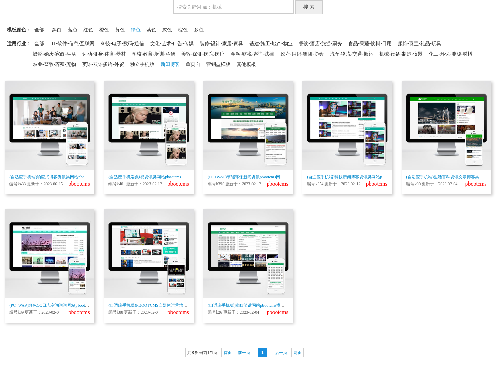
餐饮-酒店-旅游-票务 (320, 43)
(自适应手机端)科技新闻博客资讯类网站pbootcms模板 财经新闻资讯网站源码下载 (381, 177)
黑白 (57, 29)
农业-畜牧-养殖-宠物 (54, 64)
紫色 (151, 29)
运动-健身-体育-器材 (104, 54)
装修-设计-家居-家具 (221, 43)
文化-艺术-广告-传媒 (172, 43)
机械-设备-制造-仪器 (401, 54)
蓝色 (73, 29)
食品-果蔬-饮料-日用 (370, 43)
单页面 (193, 64)
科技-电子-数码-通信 (122, 43)
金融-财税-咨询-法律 (252, 54)
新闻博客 (170, 64)
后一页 (281, 352)
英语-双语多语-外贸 (103, 64)
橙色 (104, 29)
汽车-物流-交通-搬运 (351, 54)
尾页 (297, 352)
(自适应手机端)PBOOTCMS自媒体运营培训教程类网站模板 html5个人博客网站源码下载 (188, 305)
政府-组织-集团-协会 (302, 54)
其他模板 (246, 64)
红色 (88, 29)
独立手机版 (142, 64)
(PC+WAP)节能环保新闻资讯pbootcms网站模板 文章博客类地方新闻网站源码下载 (281, 177)
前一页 (244, 352)
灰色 (167, 29)
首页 (228, 352)
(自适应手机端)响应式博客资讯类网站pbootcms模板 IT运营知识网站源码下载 (79, 177)
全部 (39, 29)
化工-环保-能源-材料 (450, 54)
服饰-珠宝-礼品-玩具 (419, 43)
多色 (199, 29)
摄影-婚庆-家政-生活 (54, 54)
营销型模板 (218, 64)
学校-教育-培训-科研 (153, 54)
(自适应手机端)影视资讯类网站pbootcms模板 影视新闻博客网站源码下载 (174, 177)
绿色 (136, 29)
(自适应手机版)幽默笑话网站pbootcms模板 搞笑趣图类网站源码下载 (269, 305)
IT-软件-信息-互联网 (73, 43)
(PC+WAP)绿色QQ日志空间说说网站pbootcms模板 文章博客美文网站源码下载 (80, 305)
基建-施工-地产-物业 (271, 43)
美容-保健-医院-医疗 (203, 54)
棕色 (183, 29)
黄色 (120, 29)
